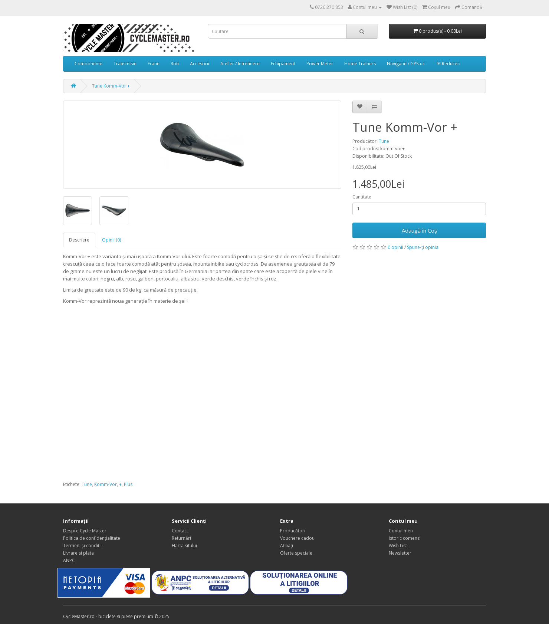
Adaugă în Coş (419, 230)
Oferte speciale (296, 553)
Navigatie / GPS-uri (406, 63)
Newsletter (400, 553)
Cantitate (361, 197)
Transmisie (125, 63)
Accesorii (199, 63)
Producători (292, 531)
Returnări (181, 538)
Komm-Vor (105, 484)
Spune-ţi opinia (422, 247)
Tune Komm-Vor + (111, 86)
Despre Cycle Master (84, 531)
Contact (180, 531)
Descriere (79, 240)
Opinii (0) (111, 240)
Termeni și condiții (82, 545)
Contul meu (401, 531)
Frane (154, 63)
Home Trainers (360, 63)
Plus (128, 484)
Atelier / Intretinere (240, 63)
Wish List (398, 545)
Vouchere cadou (297, 538)
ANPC (69, 560)
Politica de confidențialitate (91, 538)
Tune (384, 141)
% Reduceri (448, 63)
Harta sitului (184, 545)
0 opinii (395, 247)
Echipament (283, 63)
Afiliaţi (286, 545)
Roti (175, 63)
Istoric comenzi (405, 538)
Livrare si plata (78, 553)
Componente (88, 63)
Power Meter (319, 63)
